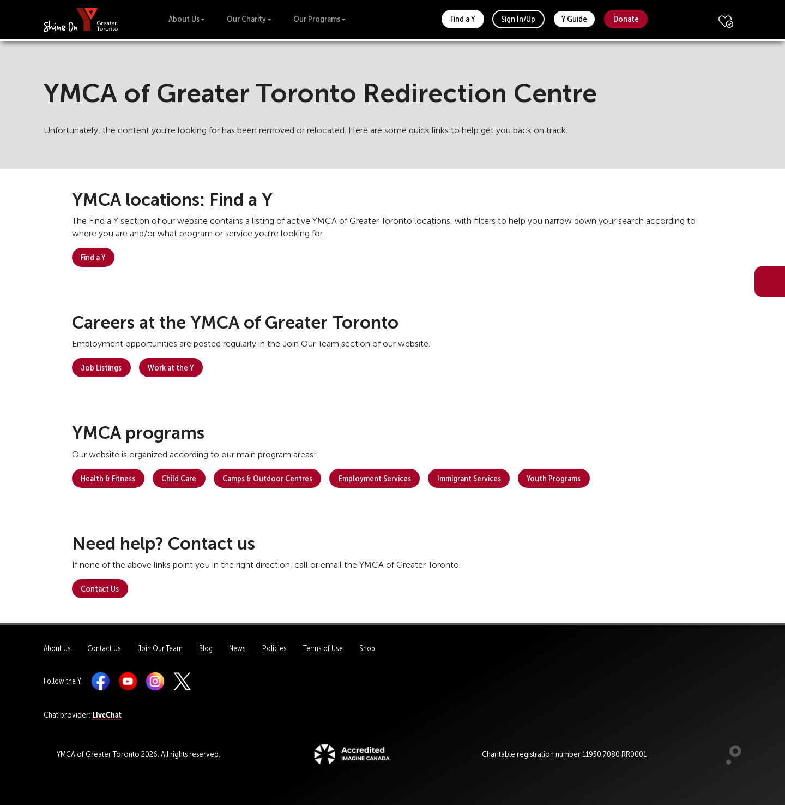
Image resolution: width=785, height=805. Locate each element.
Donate (626, 18)
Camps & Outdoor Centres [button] (267, 478)
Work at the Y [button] (171, 367)
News (237, 648)
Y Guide (574, 18)
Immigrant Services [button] (469, 478)
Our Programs (319, 18)
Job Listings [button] (101, 367)
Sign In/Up (518, 18)
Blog (206, 648)
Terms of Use (323, 648)
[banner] (81, 19)
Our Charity (249, 18)
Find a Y (462, 18)
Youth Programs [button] (554, 478)
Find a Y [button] (93, 257)
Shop (367, 648)
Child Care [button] (178, 478)
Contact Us (104, 648)
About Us (186, 18)
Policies (274, 648)
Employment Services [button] (375, 478)
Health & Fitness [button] (108, 478)
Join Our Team (160, 648)
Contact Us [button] (100, 588)
